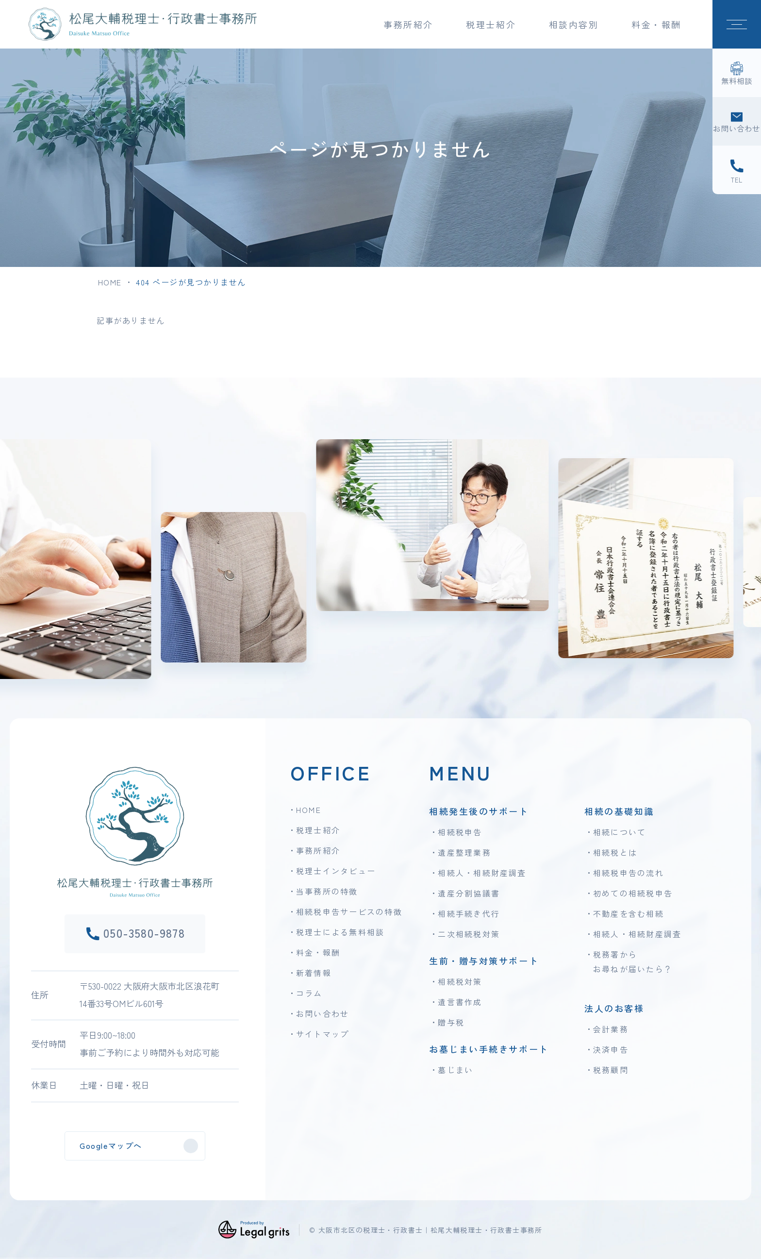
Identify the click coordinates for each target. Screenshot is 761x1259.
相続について (619, 832)
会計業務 (611, 1029)
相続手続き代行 (469, 913)
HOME (110, 282)
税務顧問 (611, 1070)
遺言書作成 (460, 1002)
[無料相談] (736, 73)
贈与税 (451, 1022)
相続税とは (615, 852)
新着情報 (313, 972)
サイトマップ (322, 1034)
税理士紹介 (318, 830)
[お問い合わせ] (736, 121)
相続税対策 (460, 981)
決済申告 (611, 1049)
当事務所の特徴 (327, 891)
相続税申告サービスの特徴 (349, 911)
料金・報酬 (656, 24)
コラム (309, 993)
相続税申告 (460, 832)
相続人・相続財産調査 (482, 872)
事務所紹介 (318, 850)
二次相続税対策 (469, 934)
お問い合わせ (322, 1013)
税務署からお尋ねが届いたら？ (633, 961)
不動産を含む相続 (628, 913)
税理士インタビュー (336, 871)
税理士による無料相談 (340, 932)
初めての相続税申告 (633, 893)
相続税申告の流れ (628, 872)
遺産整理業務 (464, 852)
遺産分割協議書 (469, 893)
